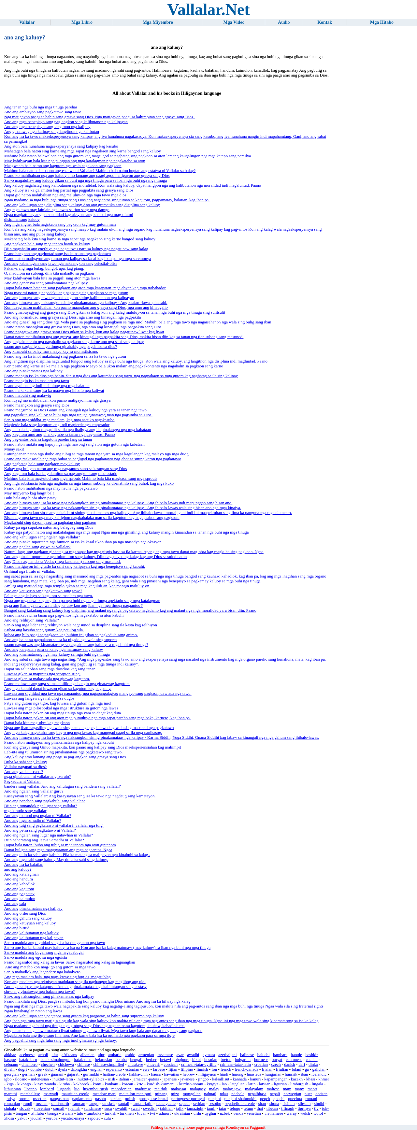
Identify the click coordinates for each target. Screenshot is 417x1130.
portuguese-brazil (153, 1098)
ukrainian (182, 1113)
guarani (57, 1074)
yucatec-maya (72, 1118)
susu (108, 1108)
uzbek (225, 1113)
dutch (49, 1069)
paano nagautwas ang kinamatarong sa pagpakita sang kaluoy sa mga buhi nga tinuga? (76, 644)
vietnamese (273, 1113)
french (226, 1069)
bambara (280, 1054)
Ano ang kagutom (19, 889)
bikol (196, 1059)
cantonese (294, 1059)
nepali (275, 1094)
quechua (295, 1098)
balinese (247, 1054)
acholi (43, 1054)
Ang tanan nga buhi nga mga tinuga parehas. (41, 107)
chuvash (153, 1064)
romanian (12, 1103)
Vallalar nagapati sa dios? (25, 767)
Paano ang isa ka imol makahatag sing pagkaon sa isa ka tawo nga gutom (65, 356)
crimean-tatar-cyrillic (198, 1064)
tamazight (195, 1108)
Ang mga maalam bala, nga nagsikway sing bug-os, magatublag (57, 977)
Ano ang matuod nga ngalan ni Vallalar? (37, 815)
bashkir (312, 1054)
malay (214, 1089)
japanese (169, 1079)
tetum (248, 1108)
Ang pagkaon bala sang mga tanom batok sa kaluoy (47, 244)
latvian (264, 1084)
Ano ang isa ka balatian (23, 864)
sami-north (60, 1103)
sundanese (92, 1108)
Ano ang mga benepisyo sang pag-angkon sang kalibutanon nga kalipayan (66, 122)
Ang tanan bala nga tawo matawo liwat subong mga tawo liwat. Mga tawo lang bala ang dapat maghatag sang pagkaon (103, 1030)
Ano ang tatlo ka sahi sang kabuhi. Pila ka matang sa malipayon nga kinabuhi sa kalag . (77, 854)
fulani (296, 1069)
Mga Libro (82, 22)
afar (55, 1054)
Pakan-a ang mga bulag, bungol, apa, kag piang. (44, 268)
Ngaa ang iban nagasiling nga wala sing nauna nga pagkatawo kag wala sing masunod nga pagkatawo (89, 727)
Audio (284, 22)
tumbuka (94, 1113)
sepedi (184, 1103)
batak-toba (83, 1059)
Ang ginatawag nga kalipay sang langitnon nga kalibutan (51, 131)
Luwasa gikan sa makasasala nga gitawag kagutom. (47, 679)
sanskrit (108, 1103)
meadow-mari (104, 1094)
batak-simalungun (55, 1059)
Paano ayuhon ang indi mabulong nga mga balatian (47, 385)
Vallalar (27, 22)
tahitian (166, 1108)
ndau (224, 1094)
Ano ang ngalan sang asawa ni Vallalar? (37, 547)
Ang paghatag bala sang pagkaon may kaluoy (42, 464)
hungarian (273, 1074)
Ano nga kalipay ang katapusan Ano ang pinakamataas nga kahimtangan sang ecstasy (75, 986)
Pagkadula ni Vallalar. (22, 781)
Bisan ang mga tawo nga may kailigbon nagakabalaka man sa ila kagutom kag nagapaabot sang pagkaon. (92, 517)
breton (226, 1059)
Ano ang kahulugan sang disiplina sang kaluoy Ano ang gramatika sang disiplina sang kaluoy (82, 205)
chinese (83, 1064)
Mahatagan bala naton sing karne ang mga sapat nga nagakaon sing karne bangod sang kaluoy (82, 151)
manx (299, 1089)
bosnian (210, 1059)
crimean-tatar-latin (235, 1064)
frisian (267, 1069)
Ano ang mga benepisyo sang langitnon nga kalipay (47, 126)
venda (238, 1113)
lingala (317, 1084)
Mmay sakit (14, 449)
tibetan (272, 1108)
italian (124, 1079)
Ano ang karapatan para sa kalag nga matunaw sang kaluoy (53, 649)
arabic (130, 1054)
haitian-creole (114, 1074)
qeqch (265, 1098)
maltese (273, 1089)
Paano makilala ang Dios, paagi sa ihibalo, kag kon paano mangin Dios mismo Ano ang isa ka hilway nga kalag (97, 1001)
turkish (110, 1113)
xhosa (9, 1118)
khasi (310, 1079)
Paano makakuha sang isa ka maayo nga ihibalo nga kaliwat (54, 390)
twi (152, 1113)
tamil (211, 1108)
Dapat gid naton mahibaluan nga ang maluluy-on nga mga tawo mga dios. (65, 195)
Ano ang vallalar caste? (23, 771)
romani (311, 1098)
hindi (224, 1074)
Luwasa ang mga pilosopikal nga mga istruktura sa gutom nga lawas (61, 708)
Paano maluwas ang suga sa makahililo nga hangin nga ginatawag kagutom (67, 683)
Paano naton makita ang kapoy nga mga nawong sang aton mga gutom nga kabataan (74, 444)
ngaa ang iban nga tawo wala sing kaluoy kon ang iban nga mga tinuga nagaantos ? (73, 605)
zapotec (94, 1118)
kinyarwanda (45, 1084)
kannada (240, 1079)
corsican (171, 1064)
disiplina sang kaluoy (22, 219)
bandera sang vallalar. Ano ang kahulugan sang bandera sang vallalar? (62, 786)
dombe (36, 1069)
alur (101, 1054)
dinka (313, 1064)
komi (97, 1084)
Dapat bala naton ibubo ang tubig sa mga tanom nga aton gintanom (60, 845)
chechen (48, 1064)
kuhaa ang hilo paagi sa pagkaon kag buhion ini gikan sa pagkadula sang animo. (71, 635)
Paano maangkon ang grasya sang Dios (36, 405)
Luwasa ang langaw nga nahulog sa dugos (39, 698)
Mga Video (234, 22)
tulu (80, 1113)
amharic (114, 1054)
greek (42, 1074)
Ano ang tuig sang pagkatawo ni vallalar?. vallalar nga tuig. (54, 825)
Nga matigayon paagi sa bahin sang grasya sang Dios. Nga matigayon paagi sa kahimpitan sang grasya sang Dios (99, 117)
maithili (160, 1089)
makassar (178, 1089)
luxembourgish (95, 1089)
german (28, 1074)
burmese (261, 1059)
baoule (296, 1054)
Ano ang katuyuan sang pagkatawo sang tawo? (43, 591)
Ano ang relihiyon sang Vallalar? (31, 620)
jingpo (203, 1079)
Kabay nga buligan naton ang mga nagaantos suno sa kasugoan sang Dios (65, 468)
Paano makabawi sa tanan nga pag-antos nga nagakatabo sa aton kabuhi (64, 615)
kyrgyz (212, 1084)
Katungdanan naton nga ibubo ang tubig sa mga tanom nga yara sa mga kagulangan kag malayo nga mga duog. (97, 454)
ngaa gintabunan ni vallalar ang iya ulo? (37, 776)
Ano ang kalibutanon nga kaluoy (31, 933)
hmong (237, 1074)
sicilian (288, 1103)
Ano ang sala (15, 903)
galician (318, 1069)
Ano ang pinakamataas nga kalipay (33, 371)
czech (276, 1064)
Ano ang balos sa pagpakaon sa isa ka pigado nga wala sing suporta (60, 639)
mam (287, 1089)
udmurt (165, 1113)
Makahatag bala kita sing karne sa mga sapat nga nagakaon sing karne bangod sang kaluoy (79, 239)
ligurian (280, 1084)
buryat (277, 1059)
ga (307, 1069)
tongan (21, 1113)
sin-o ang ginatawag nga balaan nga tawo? (39, 991)
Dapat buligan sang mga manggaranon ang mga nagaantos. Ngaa (58, 850)
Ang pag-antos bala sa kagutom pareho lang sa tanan (48, 439)
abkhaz (10, 1054)
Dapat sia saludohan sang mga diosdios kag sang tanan (49, 669)
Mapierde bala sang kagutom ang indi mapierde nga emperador (56, 424)
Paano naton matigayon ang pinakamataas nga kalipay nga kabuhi (59, 742)
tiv (316, 1108)
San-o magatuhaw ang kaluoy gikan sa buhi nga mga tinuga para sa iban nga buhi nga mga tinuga (85, 180)
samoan (79, 1103)
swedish (149, 1108)
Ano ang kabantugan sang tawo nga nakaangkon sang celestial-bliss (60, 263)
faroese (159, 1069)
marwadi (51, 1094)
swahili (121, 1108)
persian (115, 1098)
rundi (27, 1103)
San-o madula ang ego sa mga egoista (35, 957)
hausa (156, 1074)
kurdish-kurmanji (161, 1084)
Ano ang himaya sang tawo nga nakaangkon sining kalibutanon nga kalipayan (69, 297)
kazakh (297, 1079)
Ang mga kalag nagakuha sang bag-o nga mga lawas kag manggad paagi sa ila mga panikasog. (83, 732)
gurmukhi (91, 1074)
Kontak (324, 22)
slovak (25, 1108)
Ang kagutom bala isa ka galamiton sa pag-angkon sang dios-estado (60, 473)
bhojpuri (182, 1059)
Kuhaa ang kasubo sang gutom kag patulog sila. (44, 630)
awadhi (193, 1054)
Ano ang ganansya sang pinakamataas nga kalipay (46, 283)
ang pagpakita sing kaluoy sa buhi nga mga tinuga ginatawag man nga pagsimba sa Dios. (78, 415)
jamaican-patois (146, 1079)
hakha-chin (138, 1074)
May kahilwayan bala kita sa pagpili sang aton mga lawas (52, 278)
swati (135, 1108)
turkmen (127, 1113)
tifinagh (287, 1108)
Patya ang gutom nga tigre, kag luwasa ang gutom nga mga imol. (58, 703)
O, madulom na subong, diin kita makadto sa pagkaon (49, 273)
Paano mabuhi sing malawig (27, 395)
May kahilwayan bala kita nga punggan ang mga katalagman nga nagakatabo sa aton (74, 161)
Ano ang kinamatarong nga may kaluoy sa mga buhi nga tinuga (57, 654)
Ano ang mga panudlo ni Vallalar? (32, 820)
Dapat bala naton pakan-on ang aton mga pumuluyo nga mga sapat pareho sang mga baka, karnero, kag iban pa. (97, 718)
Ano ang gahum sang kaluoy (28, 918)
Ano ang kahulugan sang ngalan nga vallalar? (42, 537)
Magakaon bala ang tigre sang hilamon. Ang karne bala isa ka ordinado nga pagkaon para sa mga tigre (89, 1035)
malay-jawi (232, 1089)
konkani (111, 1084)
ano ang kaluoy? (18, 869)
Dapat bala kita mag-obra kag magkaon (37, 723)
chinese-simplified (108, 1064)
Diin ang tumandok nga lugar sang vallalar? (40, 806)
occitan (321, 1094)
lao (224, 1084)
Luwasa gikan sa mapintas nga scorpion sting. (42, 674)
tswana (67, 1113)
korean (127, 1084)
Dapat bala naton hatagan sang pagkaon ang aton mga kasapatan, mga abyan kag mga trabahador (85, 288)
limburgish (299, 1084)
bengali (136, 1059)
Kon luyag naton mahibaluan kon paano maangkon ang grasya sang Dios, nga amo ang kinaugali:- (86, 307)
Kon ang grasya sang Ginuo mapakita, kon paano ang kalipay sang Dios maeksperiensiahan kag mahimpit (92, 747)
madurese (143, 1089)
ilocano (21, 1079)
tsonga (52, 1113)
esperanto (114, 1069)
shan (262, 1103)
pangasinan (59, 1098)
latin (252, 1084)
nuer (308, 1094)
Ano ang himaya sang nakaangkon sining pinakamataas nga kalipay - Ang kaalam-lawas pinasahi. (85, 302)
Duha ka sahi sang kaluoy (25, 762)
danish (289, 1064)
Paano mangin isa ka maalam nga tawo (36, 381)
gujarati (73, 1074)
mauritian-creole (75, 1094)
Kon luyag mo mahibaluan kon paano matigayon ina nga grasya (57, 400)
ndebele (237, 1094)
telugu (235, 1108)
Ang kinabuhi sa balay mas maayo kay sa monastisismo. (51, 351)
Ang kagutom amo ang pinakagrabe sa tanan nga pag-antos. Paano (59, 434)
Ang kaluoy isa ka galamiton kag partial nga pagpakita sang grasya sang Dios (69, 190)
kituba (64, 1084)
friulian (282, 1069)
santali (123, 1103)
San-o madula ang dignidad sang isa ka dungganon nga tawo (54, 942)
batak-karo (28, 1059)
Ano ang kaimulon (19, 898)
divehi (9, 1069)
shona (274, 1103)
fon (214, 1069)
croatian (261, 1064)
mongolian (192, 1094)
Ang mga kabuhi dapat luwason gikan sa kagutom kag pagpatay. (57, 688)
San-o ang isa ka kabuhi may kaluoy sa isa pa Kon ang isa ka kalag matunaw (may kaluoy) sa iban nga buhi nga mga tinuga (107, 947)
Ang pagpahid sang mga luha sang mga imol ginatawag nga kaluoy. (60, 1040)
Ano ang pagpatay (19, 894)
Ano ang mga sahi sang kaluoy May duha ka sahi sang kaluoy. (56, 859)
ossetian (39, 1098)
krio (140, 1084)
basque (10, 1059)
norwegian (292, 1094)
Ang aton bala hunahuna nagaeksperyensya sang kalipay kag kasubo (61, 146)
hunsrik (291, 1074)
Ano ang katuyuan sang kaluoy (30, 923)
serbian (199, 1103)
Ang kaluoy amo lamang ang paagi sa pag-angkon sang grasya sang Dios (65, 757)
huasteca (254, 1074)
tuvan (141, 1113)
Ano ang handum (18, 879)
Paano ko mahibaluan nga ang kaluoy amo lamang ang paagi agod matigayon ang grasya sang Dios (87, 175)
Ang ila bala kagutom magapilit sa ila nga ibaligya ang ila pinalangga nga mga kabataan (77, 429)
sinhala (10, 1108)
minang (161, 1094)
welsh (305, 1113)
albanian (87, 1054)
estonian (132, 1069)
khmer (324, 1079)
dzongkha (79, 1069)
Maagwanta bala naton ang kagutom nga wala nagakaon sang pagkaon (63, 166)
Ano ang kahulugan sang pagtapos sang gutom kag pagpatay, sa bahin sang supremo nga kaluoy (84, 1016)
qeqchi (278, 1098)
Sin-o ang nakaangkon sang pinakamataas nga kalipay (49, 996)
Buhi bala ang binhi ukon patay (30, 498)
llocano (30, 1089)
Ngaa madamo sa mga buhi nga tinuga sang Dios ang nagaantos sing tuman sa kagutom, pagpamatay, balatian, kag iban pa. (107, 200)
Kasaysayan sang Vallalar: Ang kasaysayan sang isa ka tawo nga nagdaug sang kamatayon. (80, 796)
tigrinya (304, 1108)
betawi (165, 1059)
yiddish (36, 1118)
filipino (187, 1069)
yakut (21, 1118)
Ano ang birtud (16, 928)
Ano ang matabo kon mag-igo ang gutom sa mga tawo (49, 967)
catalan (311, 1059)
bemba (121, 1059)
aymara (209, 1054)
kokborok (81, 1084)
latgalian (237, 1084)
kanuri (255, 1079)
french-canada (246, 1069)
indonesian (40, 1079)
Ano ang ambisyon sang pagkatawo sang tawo (42, 112)
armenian (146, 1054)
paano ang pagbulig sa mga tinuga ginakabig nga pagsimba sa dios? (60, 346)
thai (260, 1108)
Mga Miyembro (158, 22)
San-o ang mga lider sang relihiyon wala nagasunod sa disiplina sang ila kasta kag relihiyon (80, 625)
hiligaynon (207, 1074)
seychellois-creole (240, 1103)
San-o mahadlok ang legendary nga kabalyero (42, 972)
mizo (175, 1094)
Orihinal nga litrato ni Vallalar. (29, 571)
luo (76, 1089)
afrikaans (69, 1054)
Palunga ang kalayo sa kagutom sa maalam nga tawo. (48, 596)
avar (180, 1054)
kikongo (24, 1084)
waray (292, 1113)
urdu (197, 1113)
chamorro (29, 1064)
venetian (254, 1113)
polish (130, 1098)
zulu (107, 1118)
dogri (22, 1069)
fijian (172, 1069)
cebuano (11, 1064)
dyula (62, 1069)
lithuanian (12, 1089)
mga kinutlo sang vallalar (25, 810)
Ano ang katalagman (21, 874)
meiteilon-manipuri (135, 1094)
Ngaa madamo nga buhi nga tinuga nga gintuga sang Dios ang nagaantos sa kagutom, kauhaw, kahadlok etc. (94, 1025)
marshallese (30, 1094)
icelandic (318, 1074)
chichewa (66, 1064)
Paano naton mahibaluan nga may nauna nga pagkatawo (51, 488)
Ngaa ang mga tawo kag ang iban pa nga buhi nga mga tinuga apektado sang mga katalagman (82, 600)
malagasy (198, 1089)
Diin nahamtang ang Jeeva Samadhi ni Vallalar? (44, 840)
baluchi (263, 1054)
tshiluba (37, 1113)
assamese (165, 1054)
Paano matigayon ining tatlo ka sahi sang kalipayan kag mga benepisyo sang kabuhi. (74, 566)
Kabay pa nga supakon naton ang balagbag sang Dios (48, 527)
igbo (8, 1079)
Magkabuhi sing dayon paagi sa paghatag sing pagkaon (50, 522)
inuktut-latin (62, 1079)
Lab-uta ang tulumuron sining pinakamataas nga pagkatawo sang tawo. (63, 752)
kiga (10, 1084)
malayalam (254, 1089)
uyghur (210, 1113)
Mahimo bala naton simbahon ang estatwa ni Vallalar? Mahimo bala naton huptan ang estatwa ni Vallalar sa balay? (100, 170)
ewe (146, 1069)
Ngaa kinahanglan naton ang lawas (33, 1011)
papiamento (82, 1098)
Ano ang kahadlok (19, 884)
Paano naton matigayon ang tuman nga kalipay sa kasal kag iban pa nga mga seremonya (77, 258)
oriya (11, 1098)
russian (41, 1103)
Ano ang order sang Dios (25, 913)
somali (59, 1108)
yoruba (52, 1118)
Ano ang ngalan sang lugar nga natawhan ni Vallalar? (48, 835)
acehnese (27, 1054)
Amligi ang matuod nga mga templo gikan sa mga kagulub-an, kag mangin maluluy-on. (77, 586)
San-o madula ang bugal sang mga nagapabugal (44, 952)
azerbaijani (227, 1054)
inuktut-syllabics (90, 1079)
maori (312, 1089)
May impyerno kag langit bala (29, 493)
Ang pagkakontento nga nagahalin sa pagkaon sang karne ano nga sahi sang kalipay (74, 341)
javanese (187, 1079)
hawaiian (171, 1074)
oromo (24, 1098)
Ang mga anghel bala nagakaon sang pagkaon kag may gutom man (60, 224)
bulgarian (243, 1059)
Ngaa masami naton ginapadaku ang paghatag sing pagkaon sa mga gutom (66, 293)
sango (93, 1103)
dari (301, 1064)
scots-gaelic (166, 1103)
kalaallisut (220, 1079)
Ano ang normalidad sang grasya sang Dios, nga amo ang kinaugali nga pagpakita (72, 317)
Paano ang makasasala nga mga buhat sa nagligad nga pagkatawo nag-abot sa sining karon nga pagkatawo (92, 459)
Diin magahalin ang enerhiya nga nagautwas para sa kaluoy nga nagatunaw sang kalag (76, 249)
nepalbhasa (257, 1094)
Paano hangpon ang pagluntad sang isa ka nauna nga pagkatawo (57, 253)
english (96, 1069)
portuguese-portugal (188, 1098)
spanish (74, 1108)
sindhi (319, 1103)
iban (304, 1074)
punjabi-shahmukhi (240, 1098)
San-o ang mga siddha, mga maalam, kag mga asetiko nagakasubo (59, 420)
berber (151, 1059)
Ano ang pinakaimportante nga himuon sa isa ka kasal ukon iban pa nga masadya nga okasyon (83, 542)
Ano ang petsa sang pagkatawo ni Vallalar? (40, 830)
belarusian (103, 1059)
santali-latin (142, 1103)
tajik (179, 1108)
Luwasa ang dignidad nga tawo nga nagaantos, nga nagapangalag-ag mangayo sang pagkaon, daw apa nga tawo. (98, 693)
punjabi (214, 1098)
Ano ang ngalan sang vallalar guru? (34, 791)
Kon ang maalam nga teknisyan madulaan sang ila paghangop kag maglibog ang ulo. (75, 982)
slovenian (42, 1108)
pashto (100, 1098)
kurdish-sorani (191, 1084)
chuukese (135, 1064)
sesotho (215, 1103)
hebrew (189, 1074)
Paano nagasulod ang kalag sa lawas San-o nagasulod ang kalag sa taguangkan (69, 962)
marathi (10, 1094)
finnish (202, 1069)
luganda (64, 1089)
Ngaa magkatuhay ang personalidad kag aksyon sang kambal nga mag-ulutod (68, 214)
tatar (222, 1108)
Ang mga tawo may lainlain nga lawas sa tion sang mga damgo (56, 209)
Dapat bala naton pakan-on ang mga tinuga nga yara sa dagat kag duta (62, 713)
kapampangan (275, 1079)
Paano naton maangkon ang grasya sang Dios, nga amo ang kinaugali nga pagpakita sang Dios (83, 327)
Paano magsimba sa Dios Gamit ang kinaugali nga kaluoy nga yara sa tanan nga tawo (75, 410)
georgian (11, 1074)
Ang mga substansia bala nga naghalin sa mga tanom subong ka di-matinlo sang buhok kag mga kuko (89, 483)
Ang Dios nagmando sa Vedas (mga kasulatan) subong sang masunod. (62, 561)
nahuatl (210, 1094)
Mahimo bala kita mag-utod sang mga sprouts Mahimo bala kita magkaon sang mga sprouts (80, 478)
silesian (304, 1103)
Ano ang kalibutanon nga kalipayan (34, 938)
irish (111, 1079)
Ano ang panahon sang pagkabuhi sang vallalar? (44, 801)
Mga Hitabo (382, 22)
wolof (318, 1113)
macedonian (121, 1089)
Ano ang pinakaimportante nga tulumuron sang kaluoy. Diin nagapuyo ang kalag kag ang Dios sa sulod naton (95, 556)
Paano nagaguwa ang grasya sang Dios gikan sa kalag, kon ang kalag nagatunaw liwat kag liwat (84, 332)
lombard (47, 1089)
